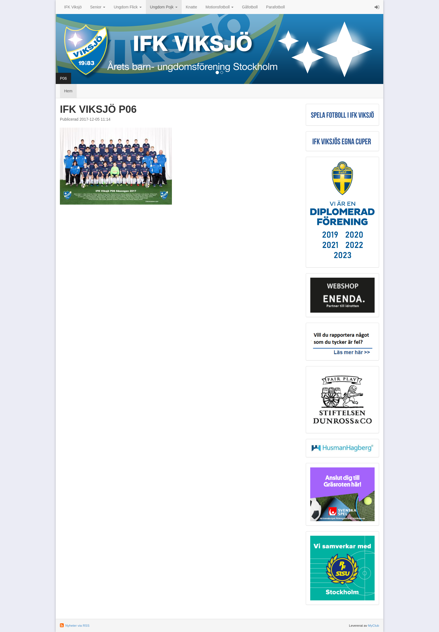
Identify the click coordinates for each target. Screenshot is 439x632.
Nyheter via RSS (77, 625)
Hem (68, 91)
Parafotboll (275, 7)
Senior (97, 7)
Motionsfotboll (219, 7)
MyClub (373, 625)
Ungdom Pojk (164, 7)
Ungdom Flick (127, 7)
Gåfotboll (250, 7)
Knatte (191, 7)
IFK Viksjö (73, 7)
